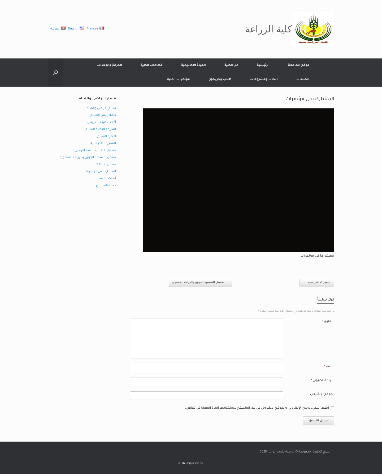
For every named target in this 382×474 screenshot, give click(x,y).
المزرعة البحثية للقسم (100, 129)
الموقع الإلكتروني (322, 394)
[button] (55, 72)
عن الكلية (231, 65)
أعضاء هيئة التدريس (101, 122)
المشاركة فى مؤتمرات (100, 171)
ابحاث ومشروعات (264, 79)
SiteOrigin (187, 463)
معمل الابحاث (106, 165)
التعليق (328, 321)
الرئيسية (263, 65)
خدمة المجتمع (106, 186)
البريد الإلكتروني (322, 380)
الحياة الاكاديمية (193, 65)
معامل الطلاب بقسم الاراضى (95, 151)
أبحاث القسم (107, 179)
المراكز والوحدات (109, 65)
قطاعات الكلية (152, 65)
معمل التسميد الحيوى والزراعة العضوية (200, 283)
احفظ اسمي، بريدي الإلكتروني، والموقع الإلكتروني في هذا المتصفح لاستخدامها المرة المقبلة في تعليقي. (257, 408)
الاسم (329, 367)
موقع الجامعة (298, 65)
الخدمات (302, 79)
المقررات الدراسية (316, 283)
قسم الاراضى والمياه (101, 108)
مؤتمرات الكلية (178, 79)
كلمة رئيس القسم (103, 115)
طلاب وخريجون (220, 79)
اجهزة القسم (106, 136)
